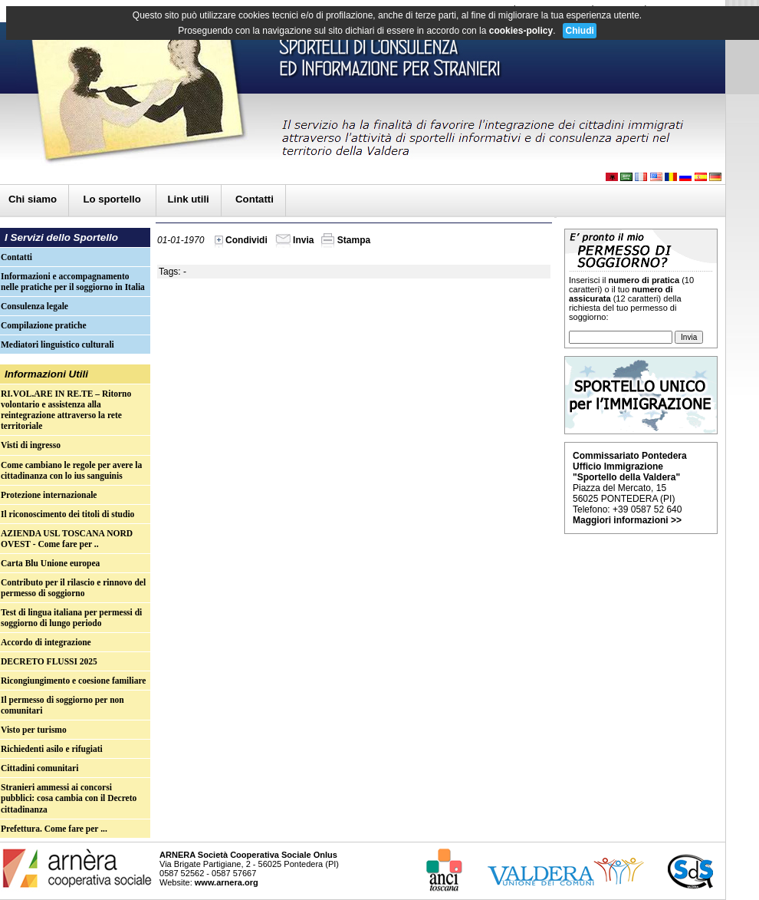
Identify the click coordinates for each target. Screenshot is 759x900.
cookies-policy (521, 30)
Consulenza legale (34, 306)
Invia (294, 240)
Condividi (241, 240)
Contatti (254, 199)
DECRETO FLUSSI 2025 (49, 661)
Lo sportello (113, 199)
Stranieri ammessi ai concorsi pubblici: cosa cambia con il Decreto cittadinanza (68, 798)
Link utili (188, 199)
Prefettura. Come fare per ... (54, 828)
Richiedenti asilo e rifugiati (52, 748)
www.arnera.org (226, 882)
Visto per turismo (34, 729)
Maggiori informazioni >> (627, 520)
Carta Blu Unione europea (50, 563)
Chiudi (579, 30)
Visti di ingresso (31, 445)
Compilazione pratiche (44, 325)
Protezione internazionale (49, 494)
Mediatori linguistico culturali (57, 344)
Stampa (345, 240)
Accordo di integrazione (46, 642)
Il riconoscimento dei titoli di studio (67, 514)
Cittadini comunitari (39, 768)
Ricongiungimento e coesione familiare (73, 680)
